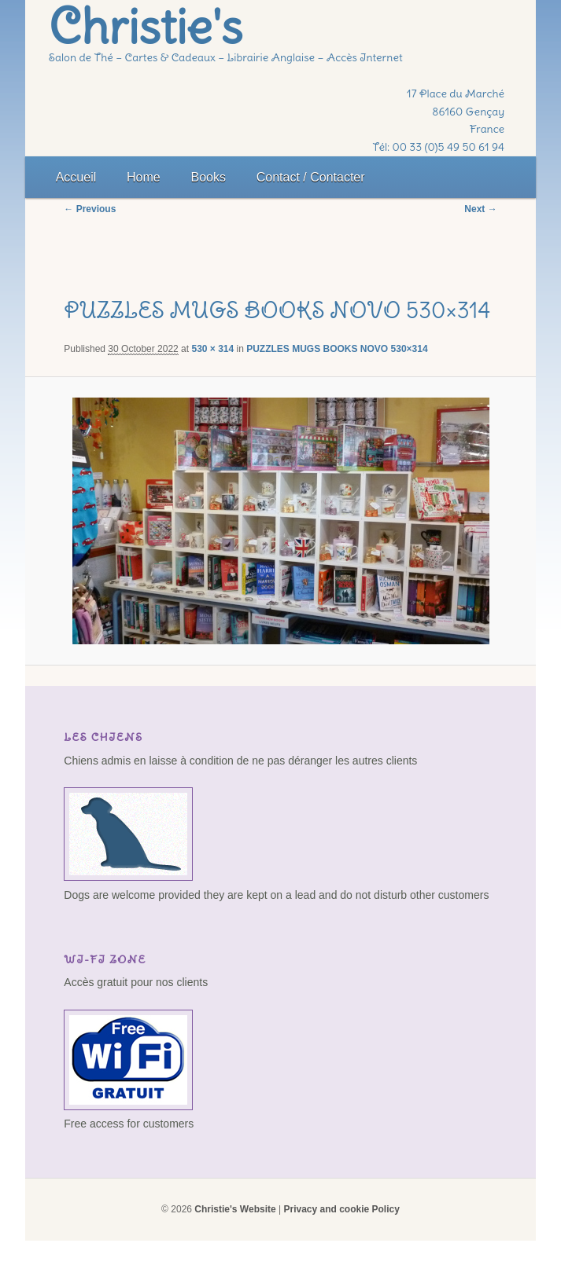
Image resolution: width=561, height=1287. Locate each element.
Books (208, 177)
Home (144, 177)
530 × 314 (212, 348)
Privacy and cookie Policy (341, 1209)
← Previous (90, 209)
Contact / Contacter (311, 177)
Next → (480, 209)
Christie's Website (234, 1209)
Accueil (76, 177)
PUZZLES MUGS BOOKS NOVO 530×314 (336, 348)
